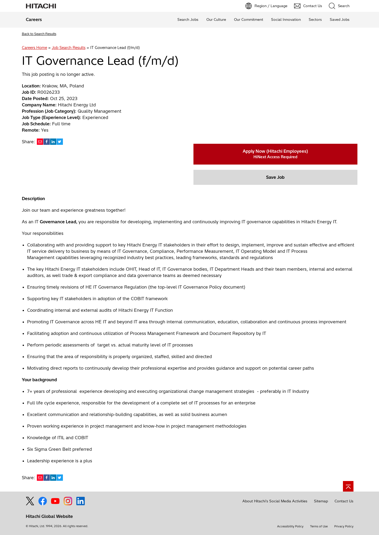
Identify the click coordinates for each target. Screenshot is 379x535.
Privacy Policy (343, 526)
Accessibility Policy (290, 526)
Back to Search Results (39, 34)
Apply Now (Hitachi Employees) (275, 153)
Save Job (275, 177)
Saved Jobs (340, 19)
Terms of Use (319, 526)
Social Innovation (286, 19)
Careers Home (34, 47)
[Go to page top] (348, 486)
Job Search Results (69, 47)
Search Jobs (187, 19)
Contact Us (344, 501)
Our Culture (216, 19)
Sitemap (321, 501)
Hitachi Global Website (49, 516)
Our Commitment (248, 19)
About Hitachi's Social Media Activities (274, 501)
